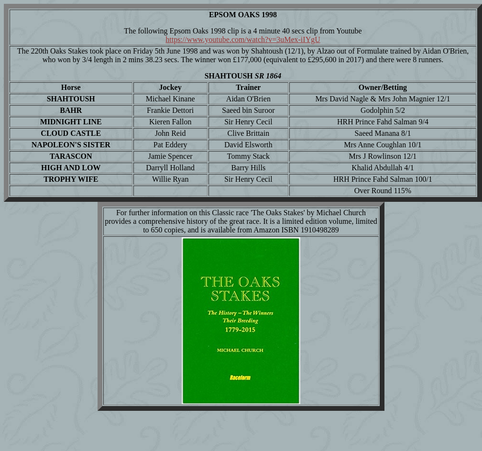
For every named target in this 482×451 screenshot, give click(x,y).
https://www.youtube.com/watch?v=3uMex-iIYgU (242, 39)
